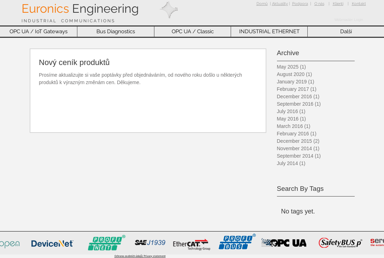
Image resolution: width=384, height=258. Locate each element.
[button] (38, 31)
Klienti (338, 3)
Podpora (300, 3)
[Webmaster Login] (348, 19)
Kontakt (359, 3)
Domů (262, 3)
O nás (319, 3)
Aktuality (280, 3)
